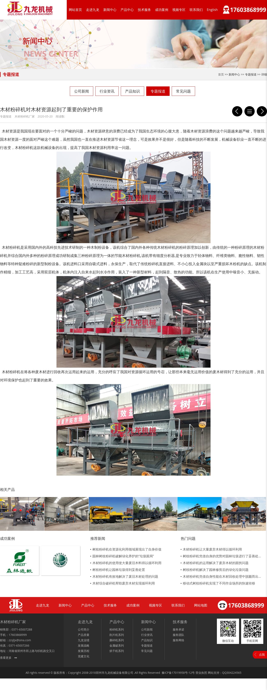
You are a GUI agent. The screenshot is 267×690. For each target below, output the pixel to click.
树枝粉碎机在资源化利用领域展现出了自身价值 (126, 549)
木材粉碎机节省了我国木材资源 (262, 111)
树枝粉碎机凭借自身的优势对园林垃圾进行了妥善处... (222, 556)
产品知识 (132, 91)
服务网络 (178, 640)
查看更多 (6, 658)
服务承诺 (178, 629)
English (212, 9)
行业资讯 (107, 91)
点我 (262, 654)
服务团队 (178, 635)
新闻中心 (109, 9)
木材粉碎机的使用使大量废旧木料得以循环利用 (126, 563)
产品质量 (83, 635)
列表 (249, 111)
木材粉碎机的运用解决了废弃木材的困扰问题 (216, 563)
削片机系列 (116, 635)
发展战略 (83, 645)
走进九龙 (92, 9)
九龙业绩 (83, 640)
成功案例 (161, 9)
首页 (221, 74)
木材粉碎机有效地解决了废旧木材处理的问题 (125, 576)
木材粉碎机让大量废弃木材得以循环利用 (212, 549)
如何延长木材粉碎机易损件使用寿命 (237, 111)
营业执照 (201, 673)
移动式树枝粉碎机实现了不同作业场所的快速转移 (219, 583)
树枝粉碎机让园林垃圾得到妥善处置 (118, 569)
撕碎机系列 (116, 640)
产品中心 (127, 9)
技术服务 (144, 9)
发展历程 (83, 651)
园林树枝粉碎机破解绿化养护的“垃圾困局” (123, 556)
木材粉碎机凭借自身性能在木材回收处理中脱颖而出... (222, 576)
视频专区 (178, 9)
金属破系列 (116, 645)
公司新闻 (81, 91)
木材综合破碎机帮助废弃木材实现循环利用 (123, 583)
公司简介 (83, 629)
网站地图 (200, 605)
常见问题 (183, 91)
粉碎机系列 (116, 629)
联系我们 (196, 9)
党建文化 (83, 656)
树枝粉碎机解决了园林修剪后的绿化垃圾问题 (216, 569)
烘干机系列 (116, 651)
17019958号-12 (182, 673)
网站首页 (75, 9)
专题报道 (158, 91)
